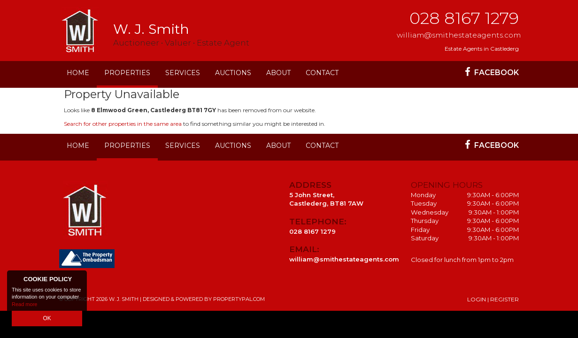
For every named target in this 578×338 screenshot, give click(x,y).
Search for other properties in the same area (123, 123)
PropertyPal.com (239, 299)
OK (47, 319)
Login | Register (493, 299)
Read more (24, 305)
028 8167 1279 (464, 18)
